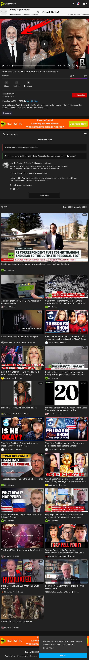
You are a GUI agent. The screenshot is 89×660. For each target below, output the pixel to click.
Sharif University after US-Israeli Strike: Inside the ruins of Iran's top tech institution (65, 302)
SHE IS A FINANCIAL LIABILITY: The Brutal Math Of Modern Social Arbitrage (20, 373)
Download (28, 84)
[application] (44, 44)
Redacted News (8, 94)
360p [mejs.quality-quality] (81, 66)
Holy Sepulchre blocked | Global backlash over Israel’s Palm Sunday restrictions (64, 515)
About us (33, 656)
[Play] (3, 65)
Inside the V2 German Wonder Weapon (19, 336)
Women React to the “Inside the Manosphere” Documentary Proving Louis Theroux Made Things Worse (64, 552)
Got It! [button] (63, 655)
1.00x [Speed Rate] (64, 66)
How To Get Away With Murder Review (19, 407)
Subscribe (79, 95)
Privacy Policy (22, 656)
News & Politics (32, 101)
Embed (16, 84)
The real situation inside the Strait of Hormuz (22, 479)
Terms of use (10, 656)
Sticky (65, 207)
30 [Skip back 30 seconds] (68, 65)
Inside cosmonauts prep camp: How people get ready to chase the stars (35, 264)
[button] (78, 3)
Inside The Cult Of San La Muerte (16, 621)
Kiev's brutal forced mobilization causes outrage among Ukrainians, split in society (64, 373)
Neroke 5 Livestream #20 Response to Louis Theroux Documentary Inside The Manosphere (66, 410)
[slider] (34, 65)
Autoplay (77, 207)
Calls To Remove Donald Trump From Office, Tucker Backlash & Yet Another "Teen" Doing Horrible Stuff (65, 339)
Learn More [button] (48, 648)
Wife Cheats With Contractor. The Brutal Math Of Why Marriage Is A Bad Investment (65, 480)
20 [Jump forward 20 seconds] (72, 65)
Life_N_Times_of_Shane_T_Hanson (25, 163)
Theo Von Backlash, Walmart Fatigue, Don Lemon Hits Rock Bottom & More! (64, 444)
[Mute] (77, 65)
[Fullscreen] (85, 65)
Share (6, 84)
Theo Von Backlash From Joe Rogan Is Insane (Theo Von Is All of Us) (19, 444)
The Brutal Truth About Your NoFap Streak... (21, 550)
